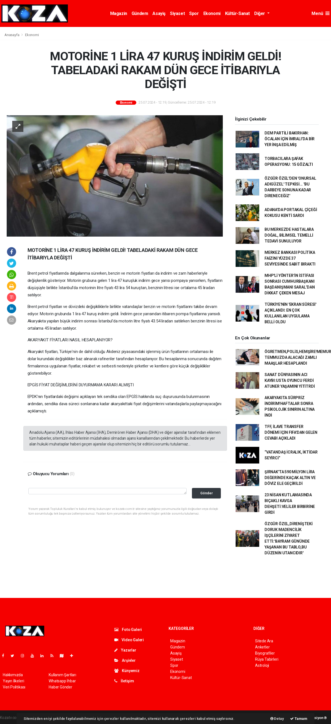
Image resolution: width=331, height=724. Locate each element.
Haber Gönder (60, 687)
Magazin (118, 13)
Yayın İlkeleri (13, 681)
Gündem (140, 13)
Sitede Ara (264, 641)
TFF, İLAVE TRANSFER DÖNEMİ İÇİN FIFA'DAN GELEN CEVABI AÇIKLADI (291, 432)
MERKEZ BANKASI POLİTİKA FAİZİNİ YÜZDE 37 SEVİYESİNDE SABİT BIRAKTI (290, 258)
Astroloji (262, 665)
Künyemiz (127, 670)
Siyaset (177, 13)
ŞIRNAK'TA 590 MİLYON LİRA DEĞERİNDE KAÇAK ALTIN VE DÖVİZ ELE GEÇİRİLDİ (290, 478)
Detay (277, 719)
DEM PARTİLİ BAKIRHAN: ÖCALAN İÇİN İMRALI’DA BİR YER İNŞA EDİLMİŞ (290, 139)
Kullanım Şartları (62, 675)
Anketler (262, 647)
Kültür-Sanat (237, 13)
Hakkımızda (13, 675)
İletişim (124, 681)
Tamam (298, 719)
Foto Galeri (128, 629)
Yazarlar (125, 650)
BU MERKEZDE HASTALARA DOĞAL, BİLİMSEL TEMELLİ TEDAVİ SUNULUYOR (289, 235)
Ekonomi (212, 13)
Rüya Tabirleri (266, 659)
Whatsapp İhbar (62, 681)
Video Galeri (129, 640)
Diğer (260, 13)
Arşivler (125, 660)
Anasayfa (12, 35)
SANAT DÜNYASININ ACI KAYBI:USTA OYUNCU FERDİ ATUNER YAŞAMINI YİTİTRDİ (290, 380)
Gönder (206, 493)
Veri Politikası (14, 687)
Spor (194, 13)
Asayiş (159, 13)
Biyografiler (265, 653)
